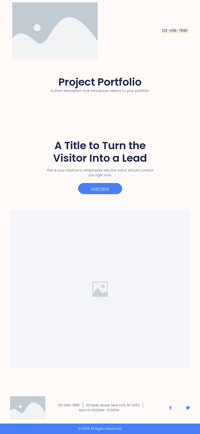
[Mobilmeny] (8, 19)
